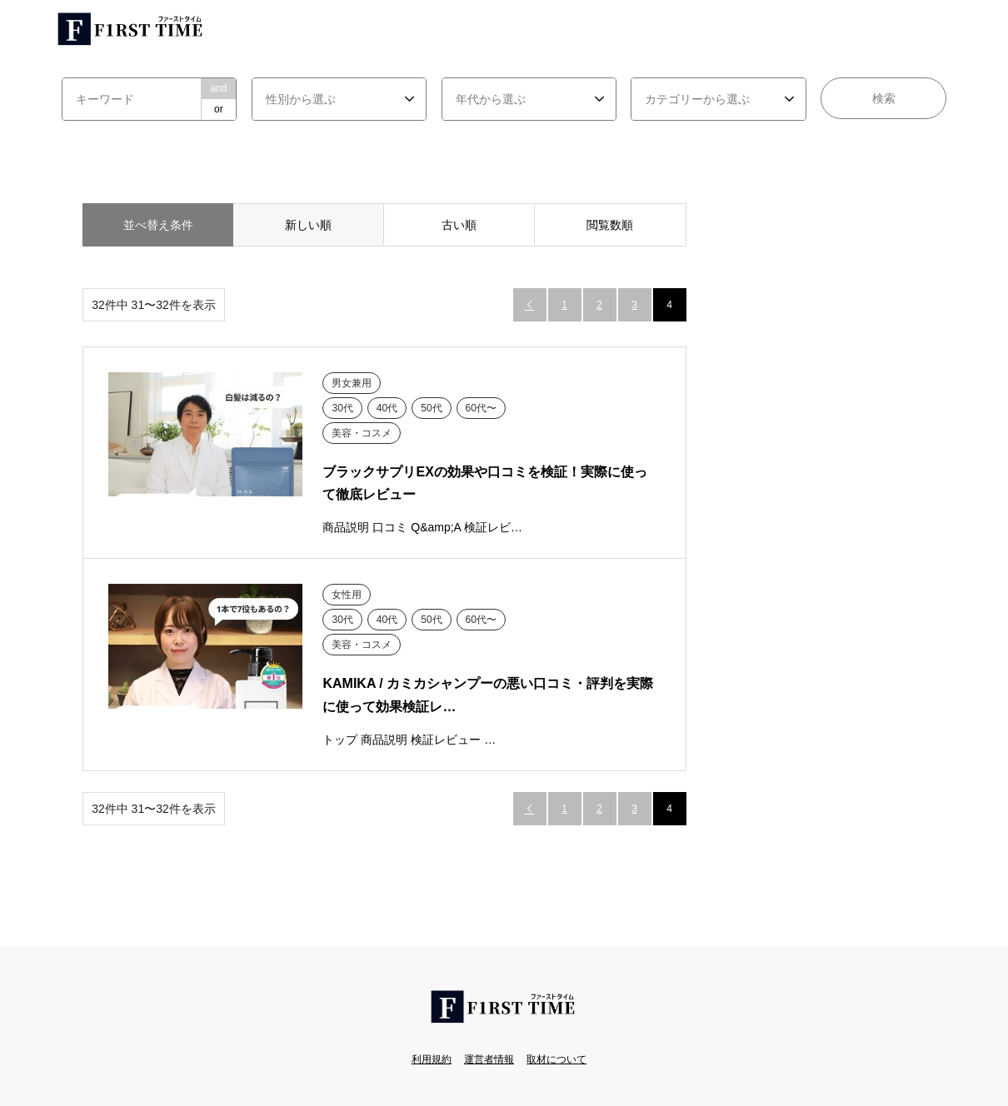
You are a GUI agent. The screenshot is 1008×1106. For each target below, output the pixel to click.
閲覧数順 (609, 225)
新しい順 (308, 225)
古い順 (459, 225)
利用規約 (432, 1059)
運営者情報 (489, 1059)
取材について (556, 1059)
